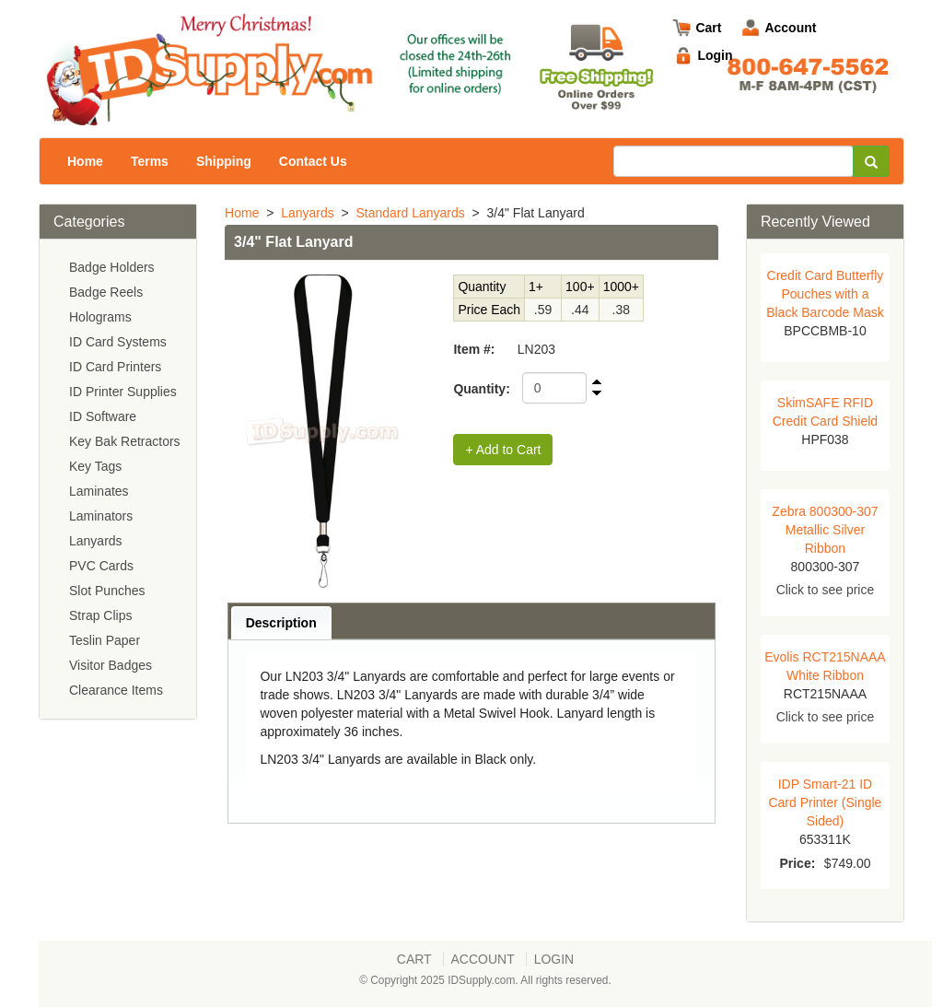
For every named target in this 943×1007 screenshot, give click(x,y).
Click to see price (825, 589)
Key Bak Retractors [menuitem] (124, 441)
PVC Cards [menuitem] (101, 565)
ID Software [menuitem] (102, 416)
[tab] (281, 622)
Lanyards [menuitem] (95, 540)
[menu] (117, 479)
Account (790, 27)
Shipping (223, 161)
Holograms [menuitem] (100, 317)
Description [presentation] (281, 622)
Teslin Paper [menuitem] (104, 640)
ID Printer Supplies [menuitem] (123, 391)
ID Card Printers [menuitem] (115, 366)
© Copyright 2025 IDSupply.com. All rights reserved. (485, 980)
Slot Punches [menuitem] (107, 590)
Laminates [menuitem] (99, 491)
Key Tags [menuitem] (95, 466)
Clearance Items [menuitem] (116, 690)
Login (714, 55)
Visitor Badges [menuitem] (110, 665)
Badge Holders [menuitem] (112, 267)
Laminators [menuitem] (101, 516)
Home (85, 161)
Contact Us (313, 161)
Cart (708, 27)
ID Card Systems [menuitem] (118, 341)
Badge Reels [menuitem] (106, 292)
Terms (150, 161)
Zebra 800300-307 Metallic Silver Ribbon (825, 530)
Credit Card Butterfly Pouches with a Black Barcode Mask (825, 294)
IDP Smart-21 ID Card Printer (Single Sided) (824, 802)
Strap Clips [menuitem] (100, 615)
